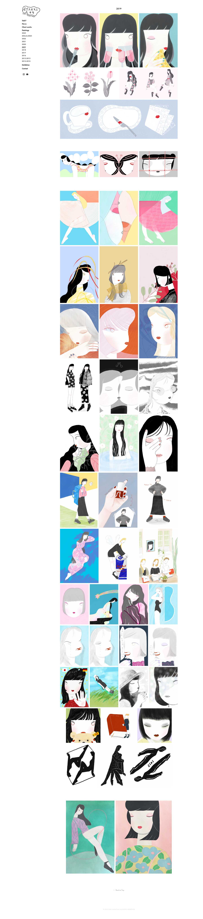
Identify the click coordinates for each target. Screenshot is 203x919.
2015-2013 (26, 58)
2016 (24, 56)
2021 (24, 41)
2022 (24, 39)
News (24, 24)
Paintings (25, 30)
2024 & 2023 (27, 36)
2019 (24, 47)
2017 (24, 53)
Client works (27, 27)
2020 (24, 44)
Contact (25, 69)
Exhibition (26, 65)
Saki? (24, 21)
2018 (24, 50)
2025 (24, 33)
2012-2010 (26, 61)
